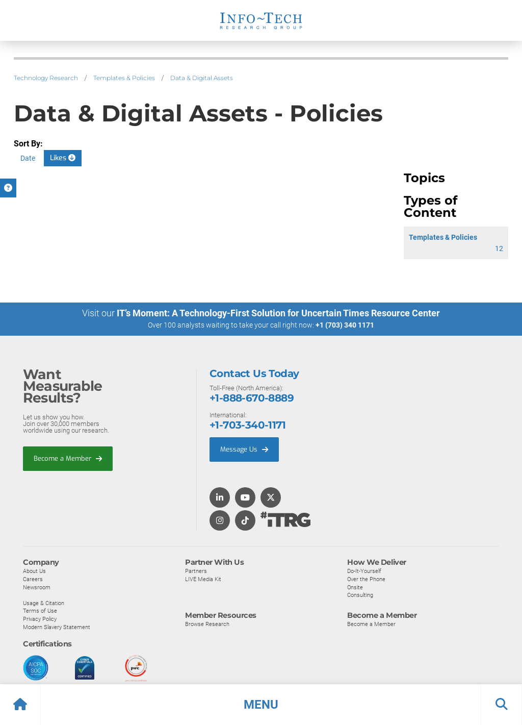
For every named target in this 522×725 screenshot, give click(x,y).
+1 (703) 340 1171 (345, 325)
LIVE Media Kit (203, 579)
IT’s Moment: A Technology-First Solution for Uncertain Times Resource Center (278, 313)
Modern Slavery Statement (56, 627)
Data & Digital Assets (201, 78)
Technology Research (46, 78)
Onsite (355, 587)
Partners (196, 570)
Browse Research (207, 624)
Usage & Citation (43, 603)
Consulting (360, 594)
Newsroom (36, 587)
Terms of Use (40, 610)
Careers (33, 579)
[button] (261, 704)
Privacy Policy (40, 618)
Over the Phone (366, 579)
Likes (62, 158)
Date (27, 158)
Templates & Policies (124, 78)
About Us (34, 570)
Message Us (244, 449)
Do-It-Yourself (364, 570)
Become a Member (68, 458)
